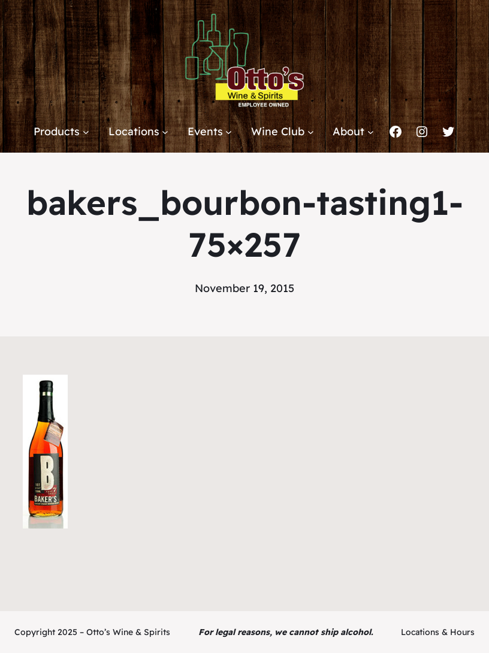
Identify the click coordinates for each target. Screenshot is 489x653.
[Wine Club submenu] (310, 132)
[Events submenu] (228, 132)
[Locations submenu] (165, 132)
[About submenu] (370, 132)
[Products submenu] (86, 132)
